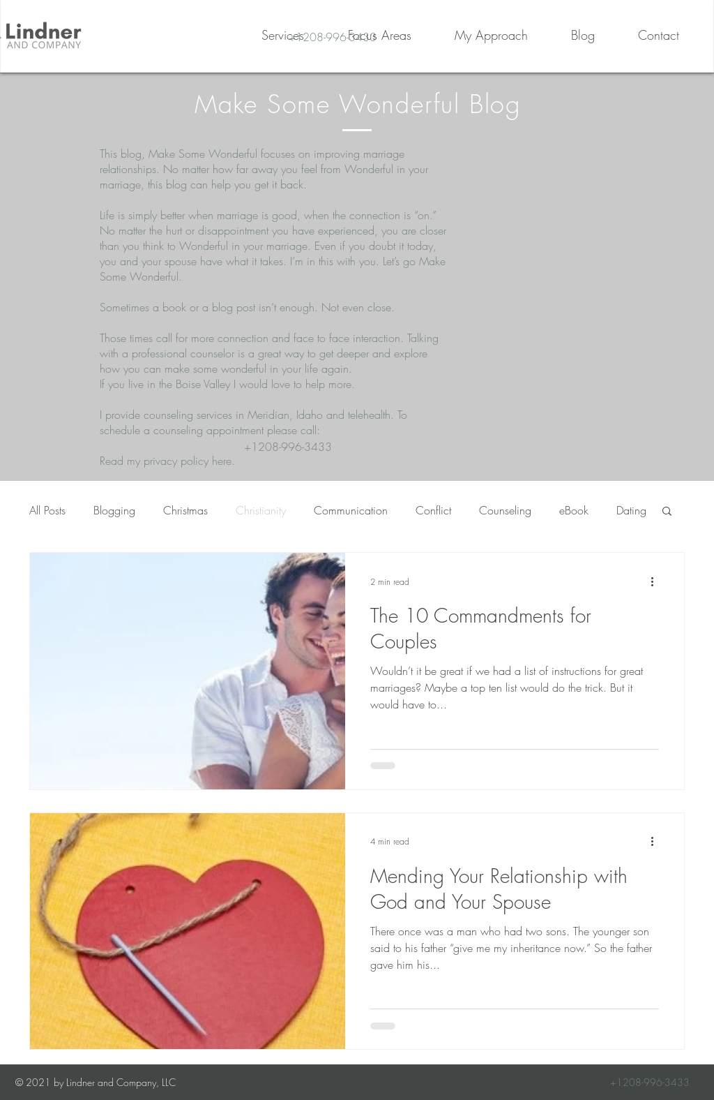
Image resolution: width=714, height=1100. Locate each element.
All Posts (47, 510)
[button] (667, 512)
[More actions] (656, 581)
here (221, 460)
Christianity (261, 510)
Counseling (505, 510)
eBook (573, 510)
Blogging (114, 510)
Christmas (185, 510)
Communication (351, 510)
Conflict (433, 510)
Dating (631, 510)
